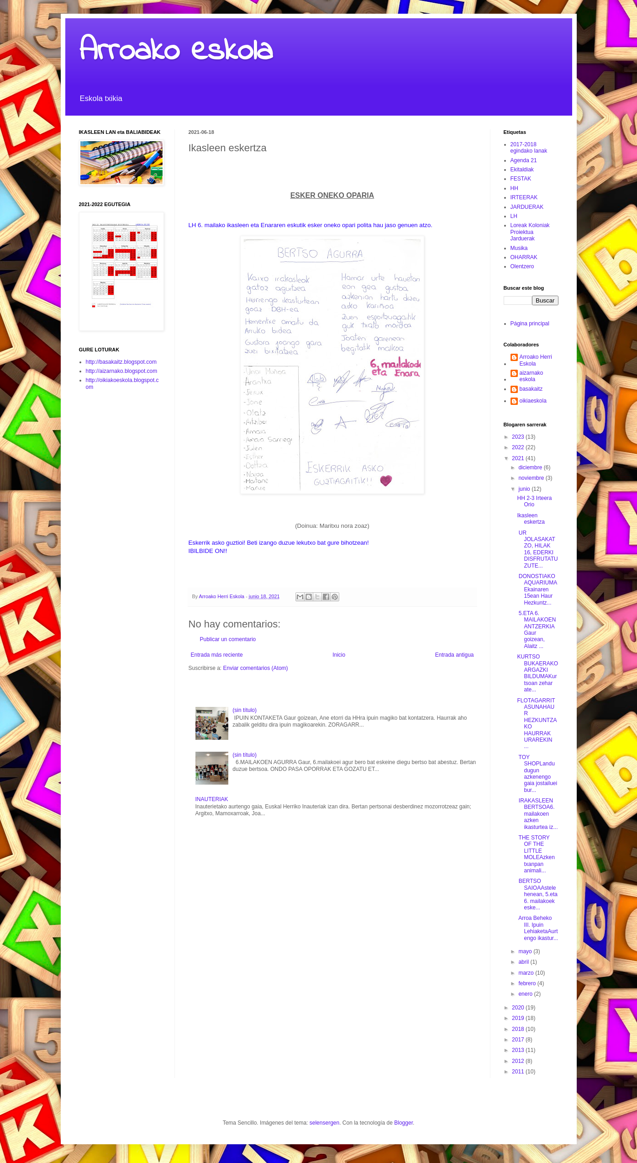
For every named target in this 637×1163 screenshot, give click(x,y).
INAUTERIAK (211, 799)
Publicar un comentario (228, 639)
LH (514, 216)
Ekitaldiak (522, 169)
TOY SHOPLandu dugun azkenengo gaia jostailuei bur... (537, 773)
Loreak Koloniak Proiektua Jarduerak (530, 232)
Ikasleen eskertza (530, 518)
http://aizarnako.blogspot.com (122, 371)
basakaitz (531, 389)
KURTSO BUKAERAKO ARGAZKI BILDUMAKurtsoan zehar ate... (537, 673)
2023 (519, 437)
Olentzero (522, 266)
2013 (519, 1050)
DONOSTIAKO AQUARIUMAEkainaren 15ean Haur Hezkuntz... (537, 589)
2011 (519, 1071)
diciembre (530, 467)
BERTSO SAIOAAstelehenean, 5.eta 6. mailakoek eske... (537, 894)
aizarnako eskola (531, 376)
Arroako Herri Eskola (536, 360)
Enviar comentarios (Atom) (255, 668)
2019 (519, 1018)
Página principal (530, 323)
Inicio (338, 655)
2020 (519, 1007)
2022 (519, 447)
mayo (525, 951)
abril (524, 962)
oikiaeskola (533, 401)
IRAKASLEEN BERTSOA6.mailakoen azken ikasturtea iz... (537, 813)
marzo (526, 973)
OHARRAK (524, 257)
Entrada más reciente (217, 655)
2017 (519, 1039)
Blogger (403, 1123)
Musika (519, 248)
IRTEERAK (524, 197)
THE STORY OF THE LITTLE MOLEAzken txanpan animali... (535, 854)
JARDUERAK (527, 207)
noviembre (531, 478)
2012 (519, 1061)
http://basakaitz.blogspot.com (121, 362)
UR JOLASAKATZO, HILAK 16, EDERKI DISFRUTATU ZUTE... (537, 549)
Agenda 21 (524, 160)
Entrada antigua (454, 655)
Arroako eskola (176, 51)
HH (514, 188)
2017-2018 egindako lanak (529, 147)
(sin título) (244, 710)
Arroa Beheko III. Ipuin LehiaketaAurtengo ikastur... (537, 928)
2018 (519, 1029)
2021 (519, 458)
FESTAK (521, 178)
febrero (527, 983)
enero (526, 994)
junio (525, 489)
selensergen (324, 1123)
